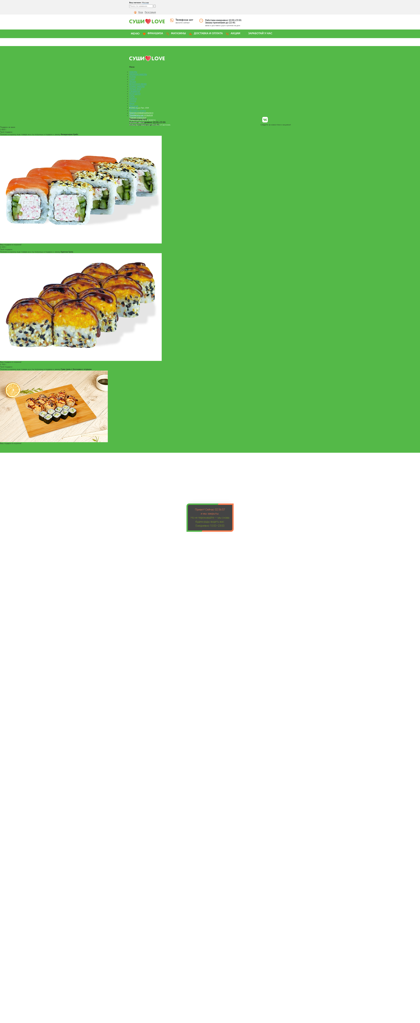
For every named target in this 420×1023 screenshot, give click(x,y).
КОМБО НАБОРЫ (137, 87)
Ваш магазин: (135, 2)
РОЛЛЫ (132, 77)
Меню (131, 103)
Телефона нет (184, 19)
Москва (145, 3)
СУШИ (132, 79)
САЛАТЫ (133, 99)
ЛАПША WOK (135, 89)
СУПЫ (131, 96)
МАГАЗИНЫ (178, 33)
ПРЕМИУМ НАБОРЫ (138, 74)
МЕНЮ (135, 33)
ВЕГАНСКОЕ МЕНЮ (138, 84)
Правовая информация (137, 117)
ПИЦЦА (132, 82)
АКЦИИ (235, 33)
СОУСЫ (132, 101)
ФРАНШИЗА (155, 33)
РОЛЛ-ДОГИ (135, 94)
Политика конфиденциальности (141, 113)
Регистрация (150, 12)
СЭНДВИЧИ (134, 91)
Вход (140, 12)
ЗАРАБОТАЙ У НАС (260, 33)
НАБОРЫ (133, 72)
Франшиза (133, 106)
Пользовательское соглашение (141, 115)
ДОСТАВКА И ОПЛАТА (208, 33)
